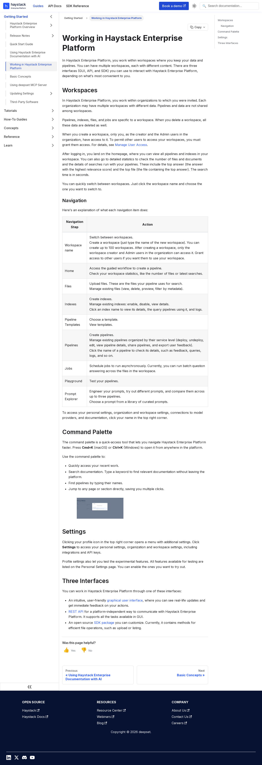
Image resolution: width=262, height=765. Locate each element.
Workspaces (225, 20)
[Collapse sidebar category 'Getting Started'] (51, 16)
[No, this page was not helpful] (86, 650)
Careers (179, 723)
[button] (31, 36)
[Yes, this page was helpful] (69, 650)
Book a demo (174, 6)
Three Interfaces (228, 43)
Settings (222, 37)
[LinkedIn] (8, 758)
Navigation (227, 25)
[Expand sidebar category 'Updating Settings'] (51, 93)
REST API (76, 612)
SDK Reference (77, 6)
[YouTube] (32, 758)
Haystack (31, 710)
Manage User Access (131, 145)
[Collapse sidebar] (29, 687)
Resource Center (111, 710)
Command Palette (228, 31)
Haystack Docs (35, 717)
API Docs (54, 6)
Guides (38, 6)
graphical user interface (125, 600)
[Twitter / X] (16, 758)
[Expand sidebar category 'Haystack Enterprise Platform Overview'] (51, 25)
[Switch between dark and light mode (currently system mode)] (194, 6)
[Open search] (229, 6)
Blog (102, 723)
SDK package (104, 623)
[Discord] (24, 758)
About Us (181, 710)
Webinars (105, 717)
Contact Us (182, 717)
